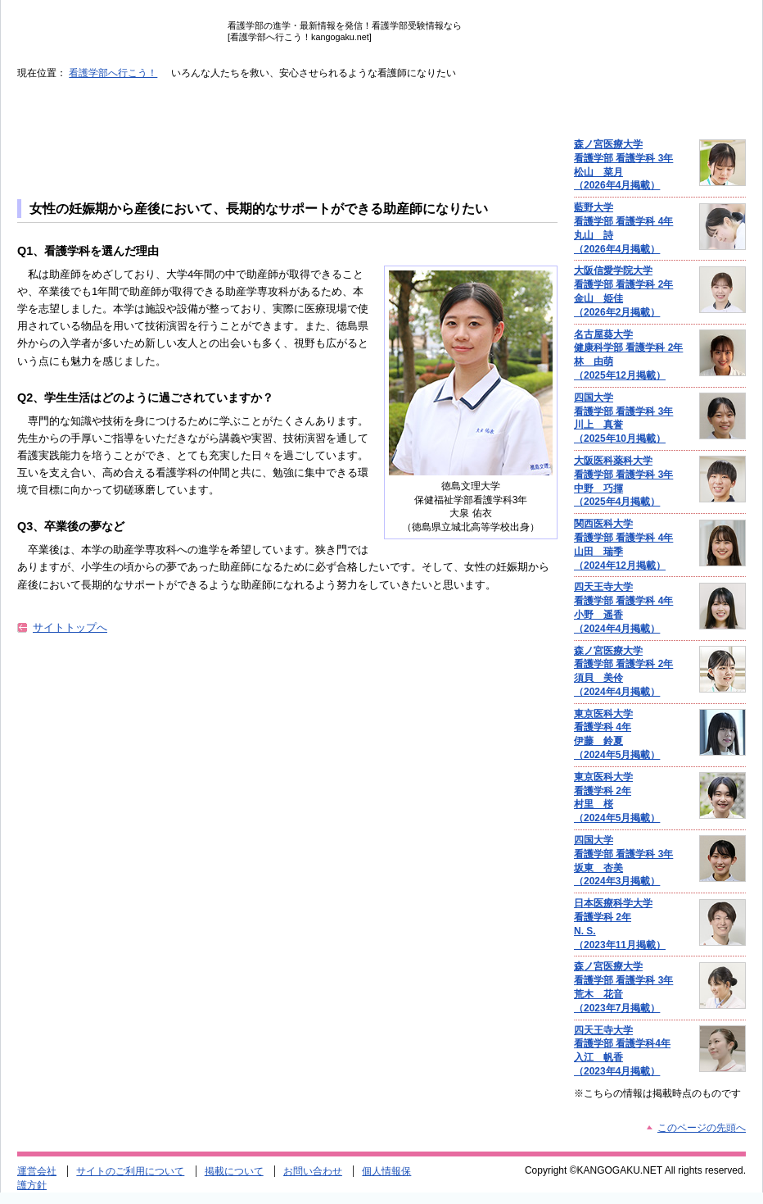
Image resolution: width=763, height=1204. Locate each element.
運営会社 (36, 1171)
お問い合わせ (312, 1171)
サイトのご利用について (130, 1171)
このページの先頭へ (701, 1128)
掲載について (234, 1171)
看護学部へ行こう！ (113, 73)
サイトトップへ (70, 627)
